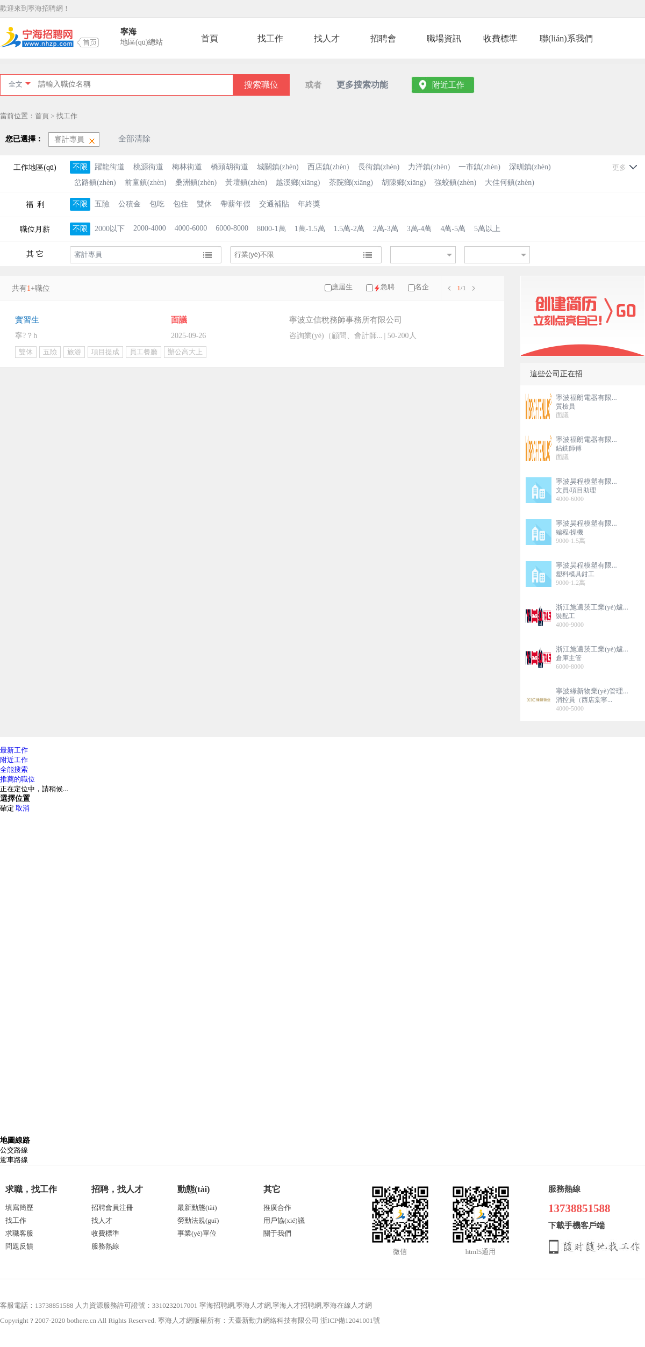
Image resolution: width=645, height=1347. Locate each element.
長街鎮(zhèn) (379, 167)
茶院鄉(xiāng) (351, 182)
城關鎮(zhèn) (278, 167)
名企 (422, 287)
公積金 (129, 204)
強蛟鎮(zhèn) (455, 182)
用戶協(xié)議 (284, 1220)
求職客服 (19, 1233)
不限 (80, 167)
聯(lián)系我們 (566, 38)
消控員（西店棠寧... (584, 700)
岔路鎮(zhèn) (95, 182)
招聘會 (383, 38)
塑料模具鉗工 (575, 574)
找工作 (270, 38)
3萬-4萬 (419, 229)
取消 (23, 808)
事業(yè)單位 (197, 1233)
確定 (7, 808)
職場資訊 (444, 38)
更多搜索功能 (362, 84)
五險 (102, 204)
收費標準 (500, 38)
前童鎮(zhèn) (146, 182)
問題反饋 (19, 1246)
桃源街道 (148, 167)
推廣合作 (277, 1207)
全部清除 (134, 138)
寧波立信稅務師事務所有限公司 (345, 320)
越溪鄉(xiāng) (298, 182)
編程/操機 (569, 532)
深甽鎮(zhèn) (530, 167)
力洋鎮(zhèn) (429, 167)
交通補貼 (274, 204)
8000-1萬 (271, 229)
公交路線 (14, 1150)
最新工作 (14, 750)
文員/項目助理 (576, 490)
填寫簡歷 (19, 1207)
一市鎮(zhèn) (479, 167)
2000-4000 (149, 228)
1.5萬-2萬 (349, 229)
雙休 (204, 204)
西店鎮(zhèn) (328, 167)
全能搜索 (14, 769)
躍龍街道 (110, 167)
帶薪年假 (235, 204)
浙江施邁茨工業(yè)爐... (592, 607)
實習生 (27, 320)
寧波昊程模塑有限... (586, 481)
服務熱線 (105, 1246)
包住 (180, 204)
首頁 (209, 38)
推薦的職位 (17, 779)
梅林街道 (187, 167)
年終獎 (309, 204)
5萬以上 (487, 229)
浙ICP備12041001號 (350, 1320)
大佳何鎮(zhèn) (509, 182)
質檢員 (565, 406)
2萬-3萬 (385, 229)
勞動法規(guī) (198, 1220)
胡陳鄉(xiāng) (404, 182)
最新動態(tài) (197, 1207)
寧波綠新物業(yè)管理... (592, 691)
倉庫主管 (569, 658)
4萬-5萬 (452, 229)
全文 (16, 84)
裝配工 (565, 616)
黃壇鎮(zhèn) (246, 182)
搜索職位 (261, 84)
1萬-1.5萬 (310, 229)
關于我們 (277, 1233)
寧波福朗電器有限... (586, 397)
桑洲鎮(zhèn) (196, 182)
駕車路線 (14, 1160)
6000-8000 (232, 228)
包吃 (156, 204)
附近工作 (448, 85)
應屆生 (342, 287)
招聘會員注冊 (112, 1207)
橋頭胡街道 (229, 167)
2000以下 (110, 229)
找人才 (327, 38)
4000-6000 (191, 228)
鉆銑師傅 (569, 448)
